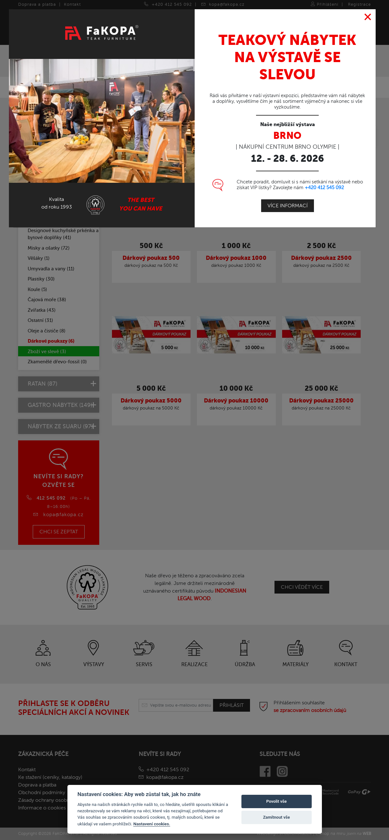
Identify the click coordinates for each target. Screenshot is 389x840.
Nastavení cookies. (151, 823)
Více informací (287, 205)
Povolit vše (276, 801)
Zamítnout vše (276, 817)
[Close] (367, 17)
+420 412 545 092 (324, 187)
